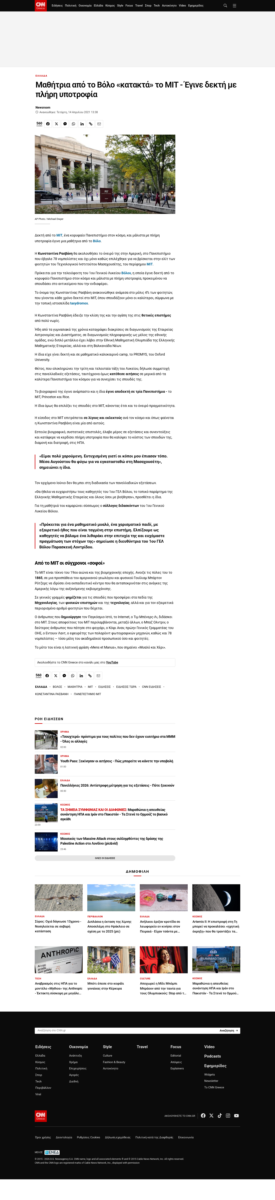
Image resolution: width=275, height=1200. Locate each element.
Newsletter (211, 1081)
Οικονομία (85, 5)
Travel (139, 5)
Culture (107, 1055)
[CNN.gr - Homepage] (41, 5)
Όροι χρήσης (43, 1137)
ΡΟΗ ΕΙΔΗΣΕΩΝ (49, 719)
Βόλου (126, 273)
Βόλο (97, 241)
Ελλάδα (98, 5)
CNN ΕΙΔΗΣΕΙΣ (151, 687)
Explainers (177, 1068)
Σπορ (148, 5)
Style (120, 5)
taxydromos (79, 303)
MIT (90, 687)
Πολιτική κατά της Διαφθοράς (154, 1137)
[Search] (228, 1030)
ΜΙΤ (59, 235)
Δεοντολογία (64, 1137)
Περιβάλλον (43, 1088)
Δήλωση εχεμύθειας (118, 1137)
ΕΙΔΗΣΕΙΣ (104, 687)
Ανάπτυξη (75, 1055)
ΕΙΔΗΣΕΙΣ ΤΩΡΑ (126, 687)
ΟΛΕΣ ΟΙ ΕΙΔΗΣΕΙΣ (105, 858)
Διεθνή (73, 1081)
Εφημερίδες (196, 5)
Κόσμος (110, 5)
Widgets (209, 1074)
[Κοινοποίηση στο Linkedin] (82, 124)
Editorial (176, 1055)
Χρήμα (73, 1062)
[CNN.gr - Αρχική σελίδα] (41, 1116)
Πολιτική (70, 5)
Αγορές (74, 1075)
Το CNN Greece (214, 1087)
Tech (157, 5)
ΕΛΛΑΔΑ (41, 75)
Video (182, 5)
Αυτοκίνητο (169, 5)
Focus (129, 5)
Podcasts (212, 1056)
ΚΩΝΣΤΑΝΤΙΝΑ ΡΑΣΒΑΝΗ (51, 694)
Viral (38, 1094)
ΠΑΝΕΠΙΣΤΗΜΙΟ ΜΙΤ (87, 694)
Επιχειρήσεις (78, 1068)
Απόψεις (176, 1062)
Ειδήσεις (57, 5)
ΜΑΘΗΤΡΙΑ (75, 687)
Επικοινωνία (186, 1137)
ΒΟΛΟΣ (57, 687)
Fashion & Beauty (114, 1062)
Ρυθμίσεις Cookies (88, 1137)
